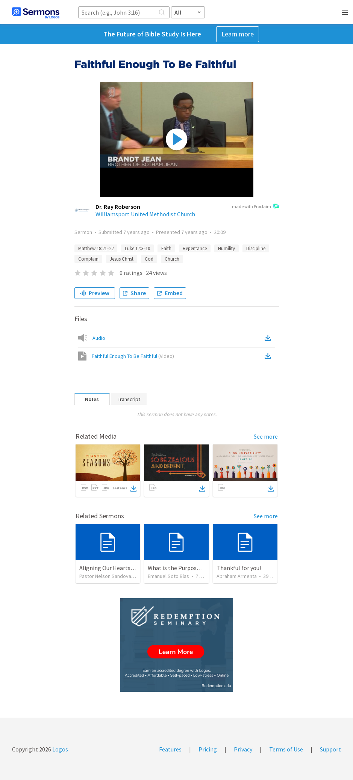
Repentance (195, 248)
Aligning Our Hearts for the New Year (126, 568)
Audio (98, 338)
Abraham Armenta (237, 576)
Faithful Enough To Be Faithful (133, 356)
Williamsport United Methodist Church (145, 214)
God (149, 259)
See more (266, 436)
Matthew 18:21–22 (96, 248)
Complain (88, 259)
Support (330, 749)
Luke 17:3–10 (137, 248)
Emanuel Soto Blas (168, 576)
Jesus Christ (121, 259)
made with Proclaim (255, 207)
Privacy (243, 749)
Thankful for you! (239, 568)
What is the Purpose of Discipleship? (194, 568)
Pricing (207, 749)
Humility (226, 248)
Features (170, 749)
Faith (166, 248)
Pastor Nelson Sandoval (105, 576)
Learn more (237, 34)
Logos (59, 749)
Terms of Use (286, 749)
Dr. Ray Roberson (117, 206)
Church (172, 259)
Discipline (255, 248)
